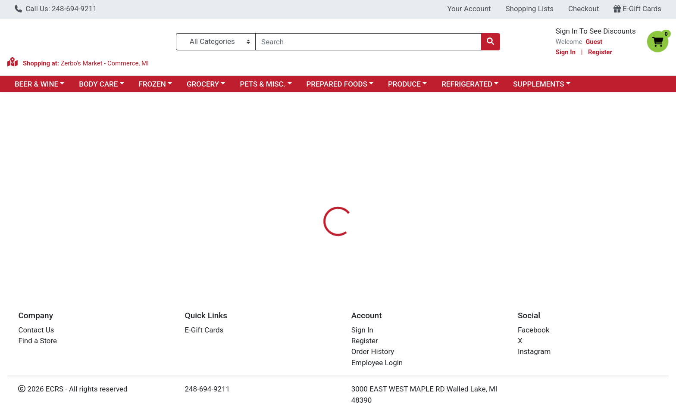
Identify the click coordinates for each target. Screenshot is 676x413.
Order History (372, 351)
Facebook (534, 330)
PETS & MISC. (262, 84)
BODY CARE (98, 84)
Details (306, 191)
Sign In (566, 52)
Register (600, 52)
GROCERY (203, 84)
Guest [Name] (593, 42)
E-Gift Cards (637, 8)
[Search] (368, 41)
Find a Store (37, 340)
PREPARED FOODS (337, 84)
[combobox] (368, 41)
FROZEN (152, 84)
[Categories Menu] (216, 41)
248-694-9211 (207, 389)
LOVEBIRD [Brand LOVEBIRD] (389, 225)
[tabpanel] (479, 233)
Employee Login (377, 362)
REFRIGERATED (466, 84)
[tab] (305, 190)
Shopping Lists (530, 8)
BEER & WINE (36, 84)
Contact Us (36, 330)
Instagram (534, 351)
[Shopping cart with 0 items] (658, 42)
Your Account (469, 8)
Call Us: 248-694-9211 (56, 8)
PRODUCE (404, 84)
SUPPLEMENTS (538, 84)
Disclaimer (346, 191)
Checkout (583, 8)
